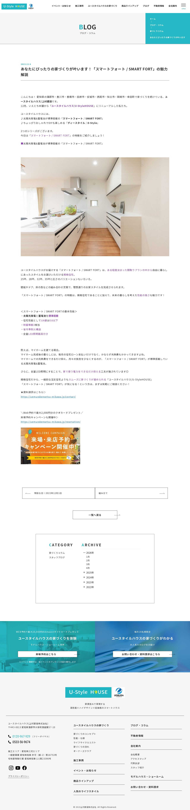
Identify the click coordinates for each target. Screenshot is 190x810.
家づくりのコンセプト (84, 733)
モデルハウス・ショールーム (147, 776)
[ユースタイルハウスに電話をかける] (35, 736)
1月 (88, 556)
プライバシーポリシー (18, 776)
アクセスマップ (138, 758)
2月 (88, 560)
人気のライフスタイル (86, 791)
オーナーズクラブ (82, 751)
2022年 (90, 587)
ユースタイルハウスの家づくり (102, 5)
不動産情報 (159, 5)
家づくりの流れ (81, 746)
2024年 (90, 577)
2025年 (90, 572)
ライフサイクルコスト (84, 742)
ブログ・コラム (139, 725)
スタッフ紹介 (137, 767)
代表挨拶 (135, 763)
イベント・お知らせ (61, 5)
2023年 (90, 582)
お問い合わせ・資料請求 (145, 787)
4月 (88, 567)
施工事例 (79, 5)
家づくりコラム (57, 552)
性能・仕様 (79, 738)
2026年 (90, 552)
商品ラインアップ (130, 5)
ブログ (146, 5)
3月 (88, 564)
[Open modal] (183, 6)
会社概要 (135, 754)
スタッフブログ (57, 557)
